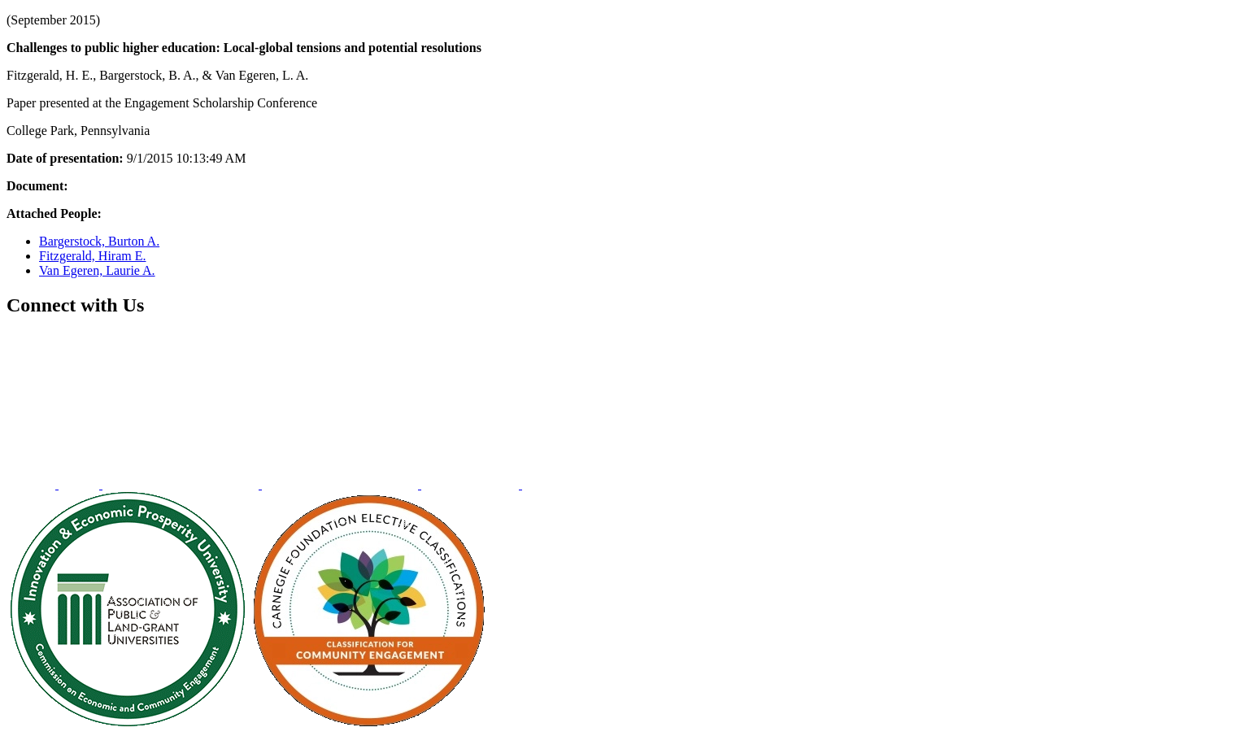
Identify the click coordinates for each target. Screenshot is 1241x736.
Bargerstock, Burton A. (99, 241)
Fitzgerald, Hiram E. (92, 256)
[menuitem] (33, 484)
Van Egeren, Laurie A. (97, 270)
